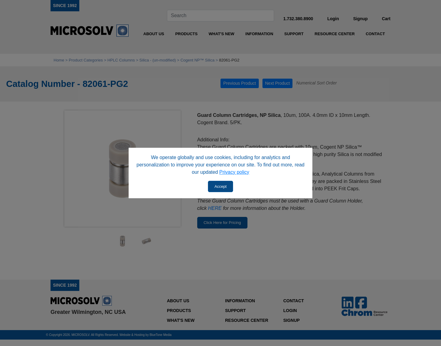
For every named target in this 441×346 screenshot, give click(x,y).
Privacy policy (234, 172)
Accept (220, 186)
